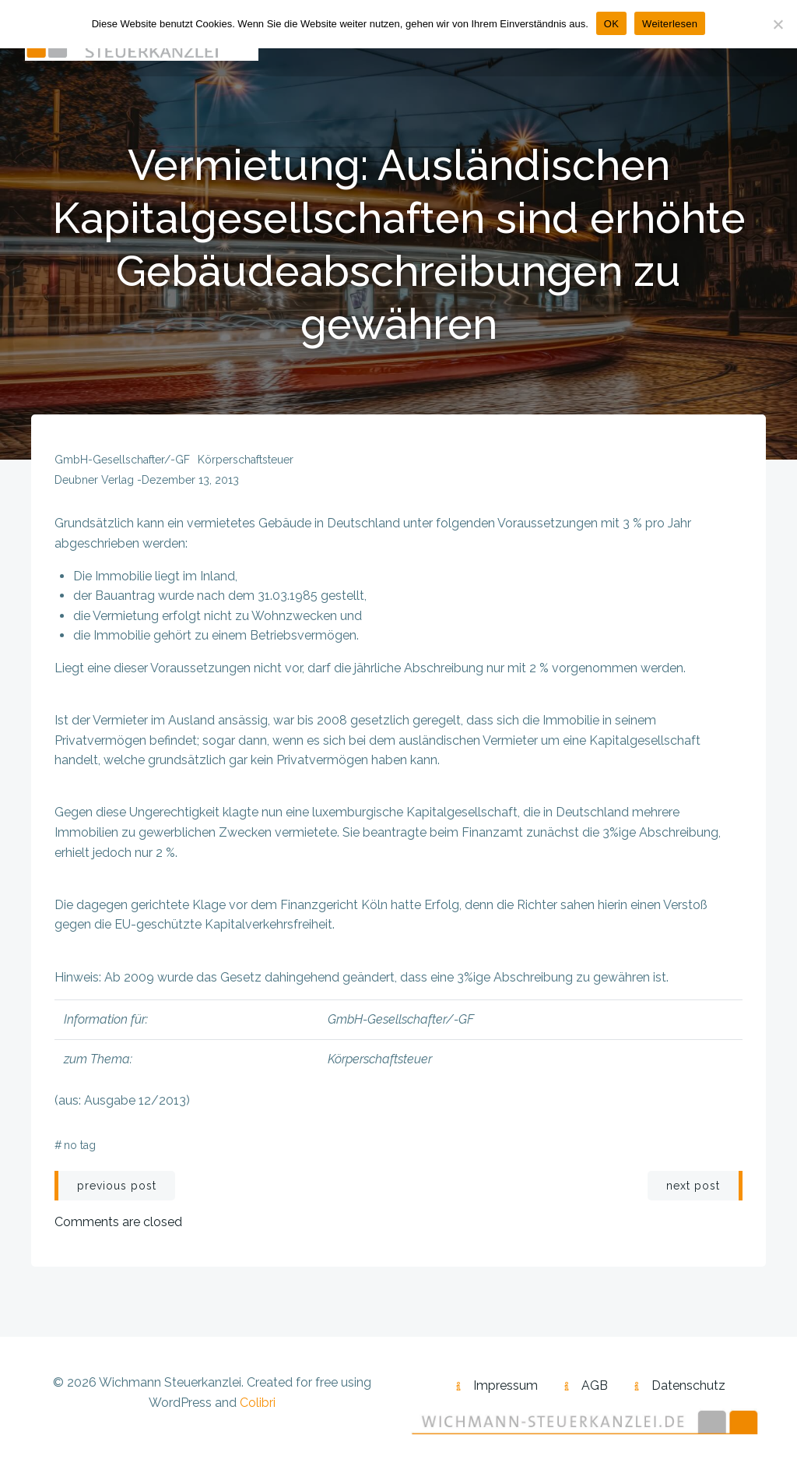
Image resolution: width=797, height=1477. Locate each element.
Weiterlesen (669, 24)
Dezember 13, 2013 (190, 480)
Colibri (258, 1402)
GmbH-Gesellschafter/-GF (122, 459)
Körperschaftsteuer (245, 459)
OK (611, 24)
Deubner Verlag (94, 480)
